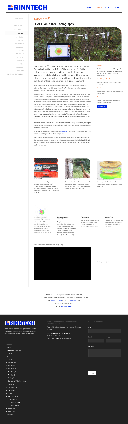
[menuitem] (88, 7)
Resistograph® (19, 18)
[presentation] (103, 364)
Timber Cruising (17, 29)
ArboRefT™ (20, 60)
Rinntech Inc (30, 333)
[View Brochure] (102, 106)
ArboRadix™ (64, 131)
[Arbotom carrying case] (46, 172)
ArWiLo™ (21, 64)
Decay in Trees (18, 25)
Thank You (9, 414)
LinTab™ (21, 50)
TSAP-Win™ (20, 57)
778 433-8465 (71, 300)
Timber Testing (17, 22)
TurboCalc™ (20, 70)
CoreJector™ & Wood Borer (15, 74)
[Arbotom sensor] (77, 175)
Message (91, 346)
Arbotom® (19, 33)
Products (9, 360)
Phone (108, 337)
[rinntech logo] (35, 6)
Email (90, 337)
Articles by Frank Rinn (13, 351)
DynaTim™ (20, 40)
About (8, 347)
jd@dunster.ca (66, 306)
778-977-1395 (67, 333)
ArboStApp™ (20, 54)
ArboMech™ (20, 67)
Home (8, 357)
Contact (9, 354)
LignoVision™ (20, 47)
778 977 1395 (56, 300)
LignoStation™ (19, 44)
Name (90, 327)
